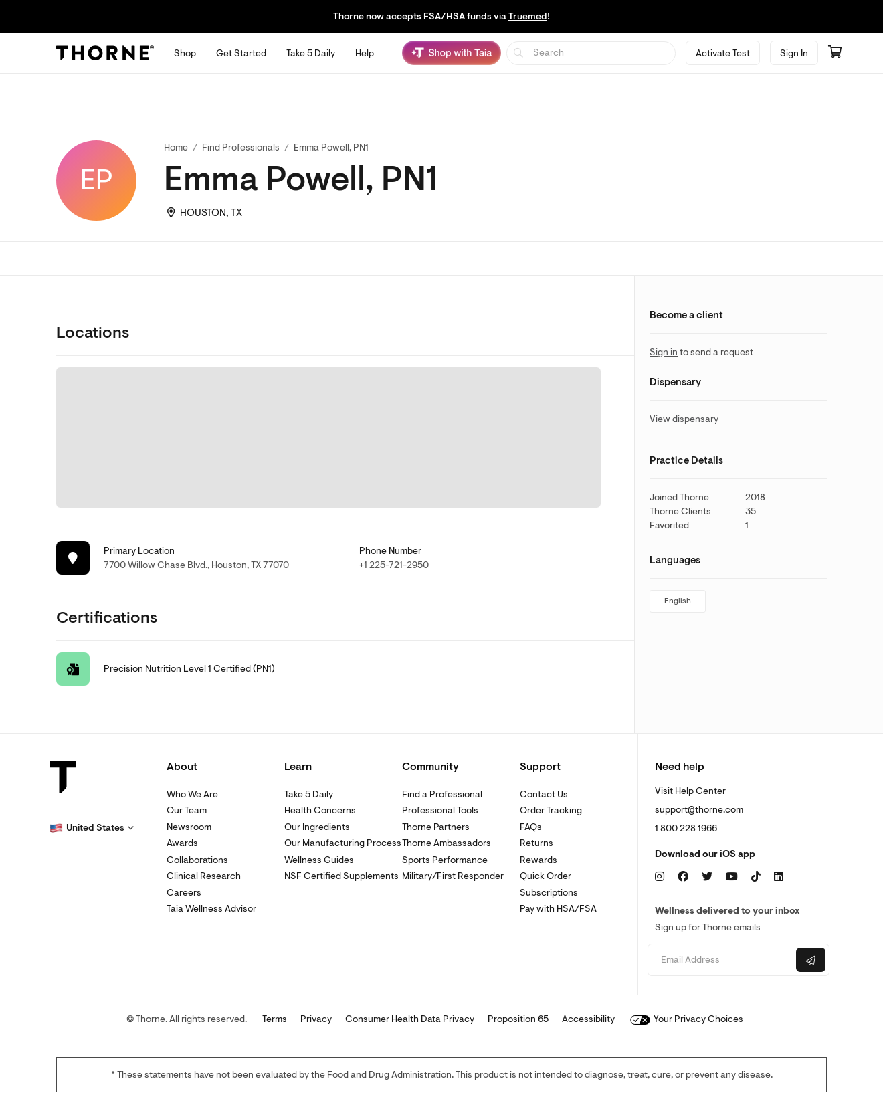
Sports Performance (445, 860)
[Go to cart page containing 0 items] (835, 52)
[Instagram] (659, 877)
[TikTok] (756, 877)
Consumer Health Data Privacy (409, 1019)
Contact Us (544, 794)
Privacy (316, 1019)
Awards (182, 843)
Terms (274, 1019)
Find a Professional (442, 794)
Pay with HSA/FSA (558, 908)
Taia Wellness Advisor (211, 908)
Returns (536, 843)
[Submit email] (810, 960)
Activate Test (723, 53)
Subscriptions (549, 892)
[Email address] (720, 960)
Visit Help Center (690, 791)
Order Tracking (551, 810)
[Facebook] (683, 877)
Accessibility (588, 1019)
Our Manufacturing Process (342, 843)
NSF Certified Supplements (341, 876)
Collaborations (197, 860)
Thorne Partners (436, 827)
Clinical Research (204, 876)
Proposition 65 (518, 1019)
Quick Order (545, 876)
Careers (184, 892)
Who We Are (192, 794)
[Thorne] (105, 52)
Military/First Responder (453, 876)
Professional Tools (440, 810)
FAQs (531, 827)
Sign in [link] (664, 352)
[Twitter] (707, 877)
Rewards (538, 860)
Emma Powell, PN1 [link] (331, 147)
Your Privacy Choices (686, 1019)
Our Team (187, 810)
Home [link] (176, 147)
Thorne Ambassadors (446, 843)
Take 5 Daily (308, 794)
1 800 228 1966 (686, 828)
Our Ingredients (317, 827)
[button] (92, 828)
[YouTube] (732, 877)
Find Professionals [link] (241, 147)
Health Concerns (320, 810)
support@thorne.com (699, 809)
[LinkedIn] (778, 877)
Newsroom (189, 827)
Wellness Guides (319, 860)
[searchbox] (591, 53)
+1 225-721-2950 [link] (394, 565)
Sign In (794, 53)
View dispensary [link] (684, 419)
